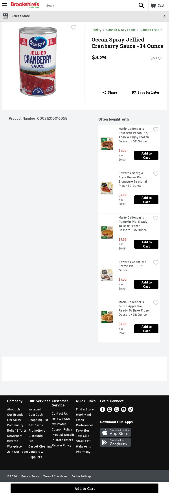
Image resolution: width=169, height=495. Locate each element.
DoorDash (35, 414)
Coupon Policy (62, 429)
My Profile (59, 424)
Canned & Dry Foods (121, 30)
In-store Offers (62, 440)
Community (15, 425)
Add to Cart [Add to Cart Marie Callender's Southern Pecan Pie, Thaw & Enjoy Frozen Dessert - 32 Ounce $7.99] (146, 155)
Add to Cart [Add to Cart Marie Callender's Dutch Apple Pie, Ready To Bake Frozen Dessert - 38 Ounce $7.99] (146, 329)
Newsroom (14, 436)
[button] (141, 5)
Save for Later (145, 92)
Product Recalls (63, 434)
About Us (13, 409)
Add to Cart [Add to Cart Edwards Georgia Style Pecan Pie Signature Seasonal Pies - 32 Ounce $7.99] (146, 200)
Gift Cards (35, 425)
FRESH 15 (14, 420)
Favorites (83, 430)
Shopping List (38, 420)
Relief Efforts (17, 430)
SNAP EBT (83, 441)
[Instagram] (116, 411)
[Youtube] (123, 411)
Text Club (82, 436)
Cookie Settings (81, 476)
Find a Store (85, 409)
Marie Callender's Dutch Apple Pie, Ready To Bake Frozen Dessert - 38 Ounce (135, 308)
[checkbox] (73, 28)
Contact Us (60, 413)
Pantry (96, 30)
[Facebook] (102, 411)
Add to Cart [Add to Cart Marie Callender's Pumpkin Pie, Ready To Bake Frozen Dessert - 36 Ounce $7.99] (146, 244)
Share (110, 92)
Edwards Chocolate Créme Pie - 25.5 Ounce (133, 266)
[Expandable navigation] (4, 5)
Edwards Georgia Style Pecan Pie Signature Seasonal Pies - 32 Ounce (133, 179)
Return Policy (62, 445)
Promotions (36, 430)
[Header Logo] (24, 5)
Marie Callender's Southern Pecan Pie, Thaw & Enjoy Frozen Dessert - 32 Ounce (134, 135)
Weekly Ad (83, 414)
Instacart (35, 409)
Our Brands (15, 414)
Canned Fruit (149, 30)
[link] (146, 92)
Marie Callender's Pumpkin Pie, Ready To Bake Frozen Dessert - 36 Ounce (133, 224)
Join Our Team (17, 451)
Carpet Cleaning (40, 446)
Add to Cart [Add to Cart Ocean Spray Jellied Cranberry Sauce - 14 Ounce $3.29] (84, 488)
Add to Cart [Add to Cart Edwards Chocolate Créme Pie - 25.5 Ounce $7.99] (146, 284)
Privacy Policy (30, 476)
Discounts (35, 436)
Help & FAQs (61, 419)
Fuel (31, 441)
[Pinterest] (109, 411)
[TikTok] (130, 411)
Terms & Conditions (55, 476)
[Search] (87, 5)
